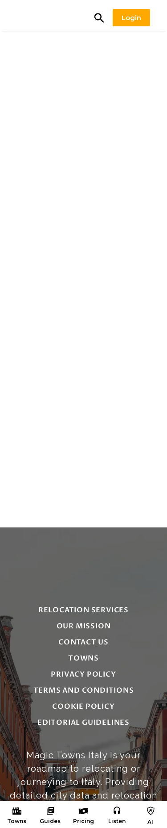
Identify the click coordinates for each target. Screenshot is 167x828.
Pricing (83, 821)
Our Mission (84, 626)
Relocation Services (83, 610)
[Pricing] (83, 811)
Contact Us (83, 642)
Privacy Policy (83, 674)
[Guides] (50, 811)
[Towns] (16, 811)
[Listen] (117, 811)
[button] (99, 18)
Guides (50, 821)
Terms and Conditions (83, 690)
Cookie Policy (83, 706)
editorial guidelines (83, 723)
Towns (16, 821)
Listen (117, 821)
